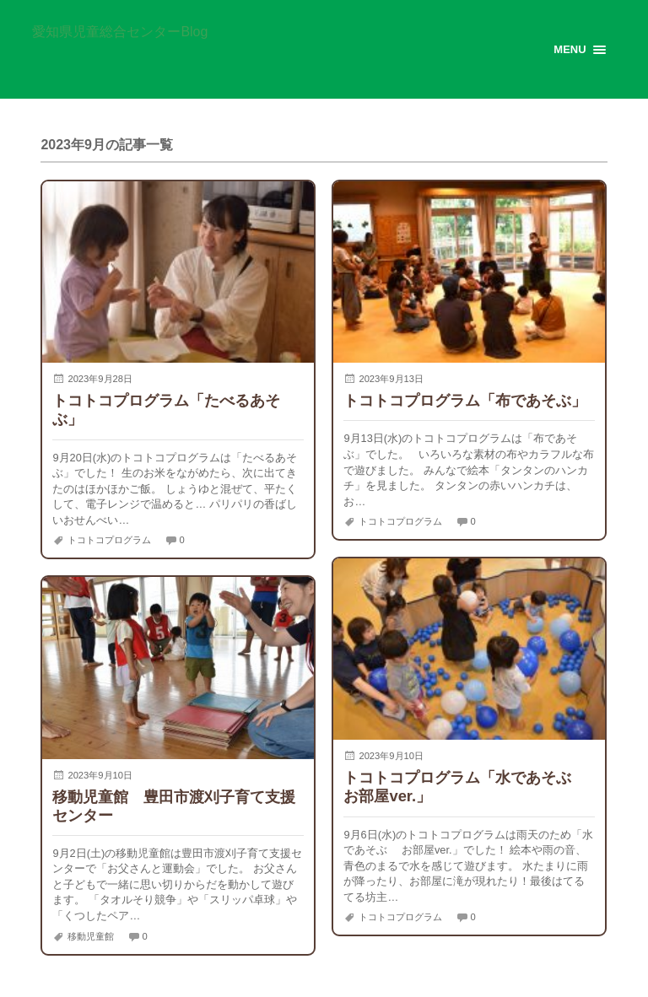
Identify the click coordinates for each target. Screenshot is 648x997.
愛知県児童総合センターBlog (120, 32)
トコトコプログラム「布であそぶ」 (464, 400)
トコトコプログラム (109, 540)
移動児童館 (91, 935)
